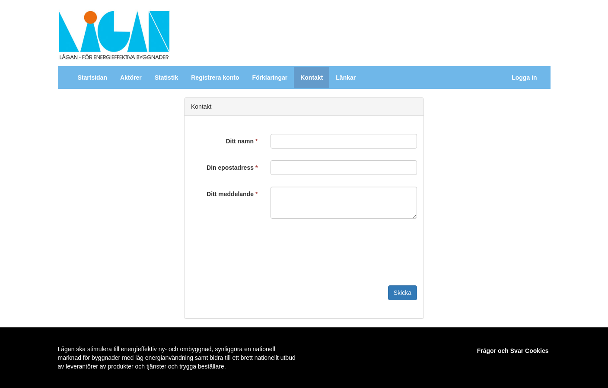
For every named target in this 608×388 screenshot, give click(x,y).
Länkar (346, 77)
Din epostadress (232, 167)
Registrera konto (215, 77)
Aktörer (131, 77)
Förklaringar (269, 77)
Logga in (524, 77)
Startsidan (92, 77)
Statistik (166, 77)
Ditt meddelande (232, 194)
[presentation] (336, 247)
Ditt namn (242, 141)
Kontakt (311, 77)
